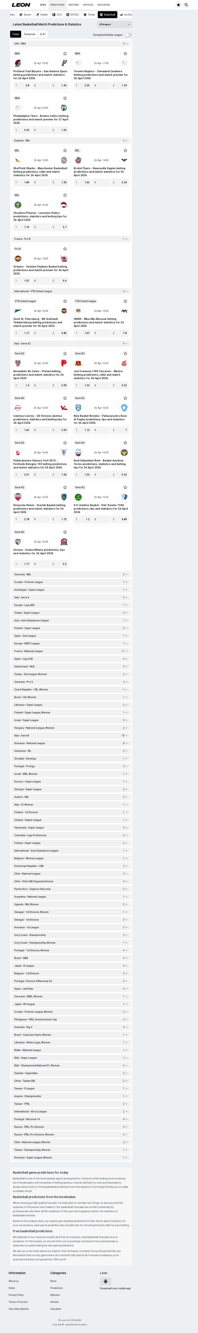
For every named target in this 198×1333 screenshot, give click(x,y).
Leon (103, 1273)
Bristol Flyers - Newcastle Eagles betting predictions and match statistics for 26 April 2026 (99, 172)
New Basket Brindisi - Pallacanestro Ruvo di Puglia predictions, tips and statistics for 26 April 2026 (100, 419)
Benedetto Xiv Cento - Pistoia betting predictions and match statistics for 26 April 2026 (38, 375)
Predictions (57, 5)
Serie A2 (19, 353)
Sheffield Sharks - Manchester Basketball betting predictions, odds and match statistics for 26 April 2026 (40, 172)
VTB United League (25, 301)
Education (104, 5)
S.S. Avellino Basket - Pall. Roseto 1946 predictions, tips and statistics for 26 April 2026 (101, 509)
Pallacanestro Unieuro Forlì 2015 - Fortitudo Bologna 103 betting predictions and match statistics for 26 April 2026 (40, 464)
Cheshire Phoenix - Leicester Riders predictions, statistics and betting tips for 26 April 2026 (40, 216)
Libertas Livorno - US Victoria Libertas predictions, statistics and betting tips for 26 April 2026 (40, 419)
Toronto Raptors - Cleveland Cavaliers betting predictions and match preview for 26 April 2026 (101, 75)
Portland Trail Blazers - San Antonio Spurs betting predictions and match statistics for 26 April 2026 (40, 75)
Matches (74, 5)
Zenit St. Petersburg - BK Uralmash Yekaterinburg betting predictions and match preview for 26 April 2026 (37, 322)
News (43, 5)
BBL (17, 150)
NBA (17, 53)
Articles (88, 5)
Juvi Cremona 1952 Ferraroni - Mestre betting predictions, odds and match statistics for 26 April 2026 (98, 375)
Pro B (18, 248)
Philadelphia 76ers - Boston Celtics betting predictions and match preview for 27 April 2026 (40, 119)
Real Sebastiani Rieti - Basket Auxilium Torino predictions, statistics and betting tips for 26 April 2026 (100, 464)
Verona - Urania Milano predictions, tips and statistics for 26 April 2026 (39, 551)
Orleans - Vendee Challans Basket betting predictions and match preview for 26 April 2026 (40, 270)
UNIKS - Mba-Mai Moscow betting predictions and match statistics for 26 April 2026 (99, 322)
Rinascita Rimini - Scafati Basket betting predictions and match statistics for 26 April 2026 (39, 509)
